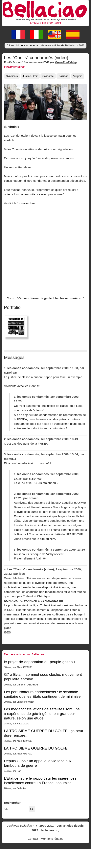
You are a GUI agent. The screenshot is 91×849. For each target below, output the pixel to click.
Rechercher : (13, 802)
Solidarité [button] (48, 76)
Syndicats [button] (12, 76)
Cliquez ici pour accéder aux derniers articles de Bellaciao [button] (45, 45)
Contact (33, 838)
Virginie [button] (77, 76)
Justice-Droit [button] (30, 76)
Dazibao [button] (63, 76)
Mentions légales (52, 838)
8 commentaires (14, 66)
